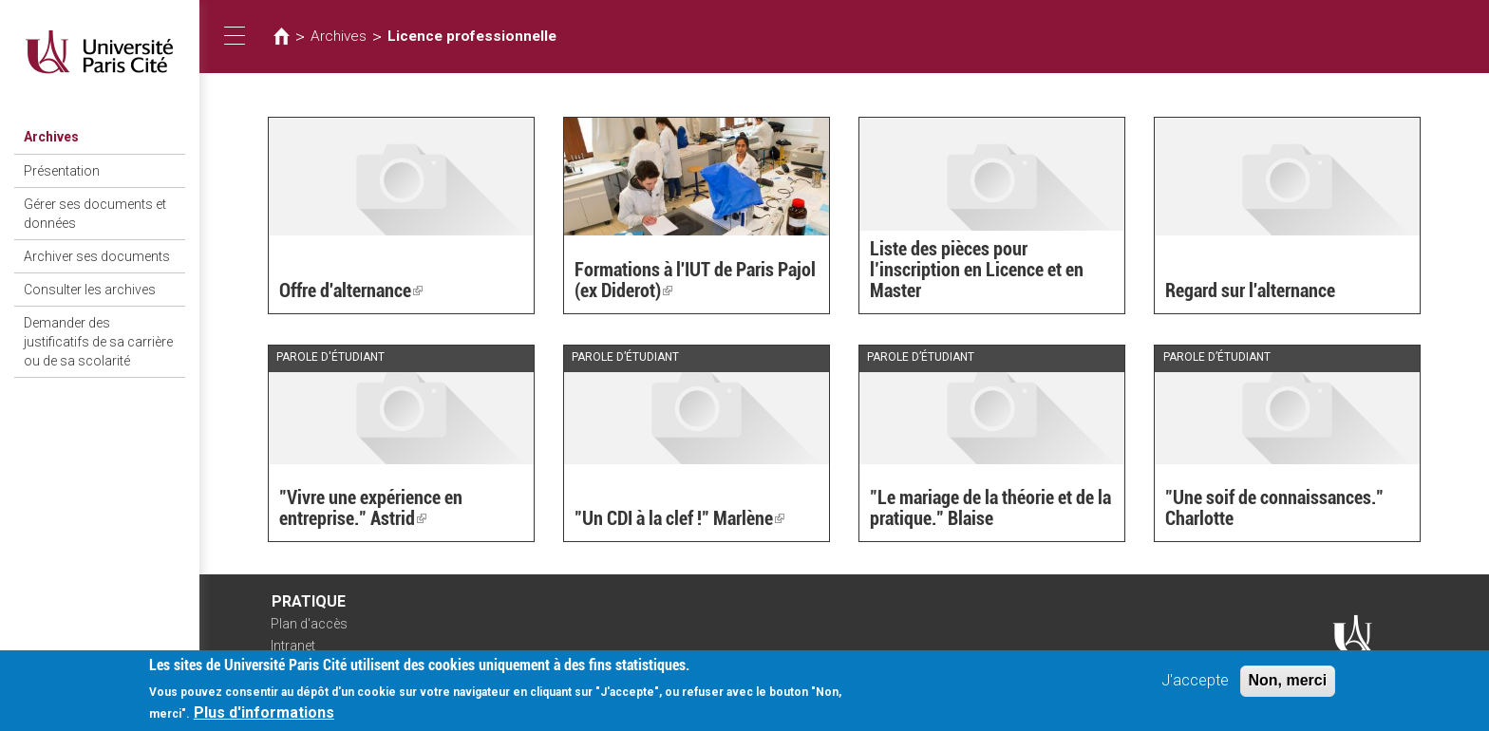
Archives (51, 136)
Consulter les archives (90, 289)
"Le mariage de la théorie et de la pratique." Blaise (990, 508)
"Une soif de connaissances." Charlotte (1274, 508)
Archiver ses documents (97, 256)
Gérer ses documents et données (95, 214)
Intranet (293, 645)
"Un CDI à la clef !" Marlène (679, 518)
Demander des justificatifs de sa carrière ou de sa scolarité (98, 341)
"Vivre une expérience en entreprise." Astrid (370, 508)
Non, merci (1288, 685)
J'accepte (1195, 685)
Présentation (62, 170)
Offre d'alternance (351, 290)
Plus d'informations (264, 717)
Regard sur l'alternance (1250, 290)
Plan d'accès (309, 623)
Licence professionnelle (471, 36)
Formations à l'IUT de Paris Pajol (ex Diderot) (695, 280)
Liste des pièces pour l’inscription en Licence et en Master (977, 269)
